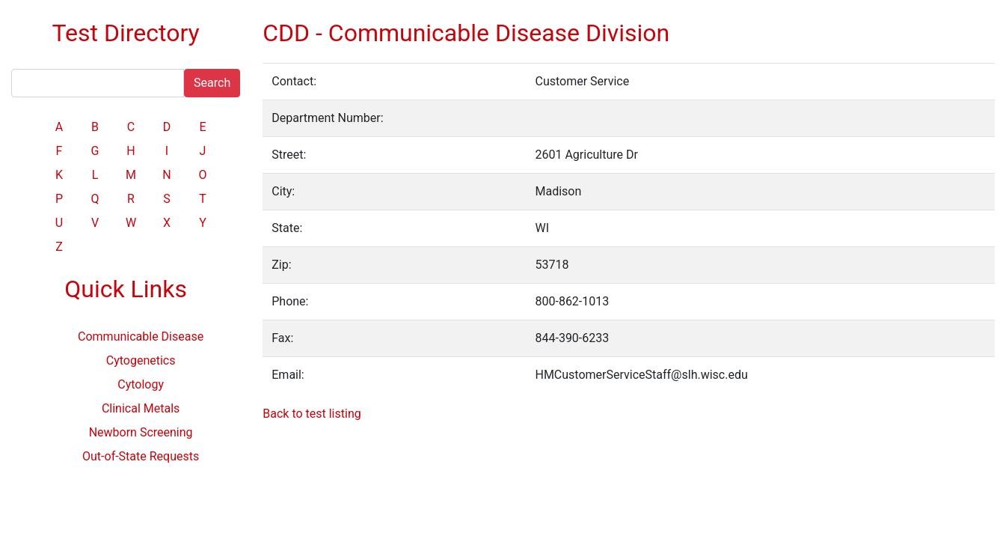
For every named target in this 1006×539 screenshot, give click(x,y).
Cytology (140, 384)
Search (212, 83)
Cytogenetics (141, 360)
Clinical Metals (141, 408)
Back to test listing (312, 413)
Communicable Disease (140, 336)
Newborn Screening (141, 432)
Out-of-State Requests (140, 456)
